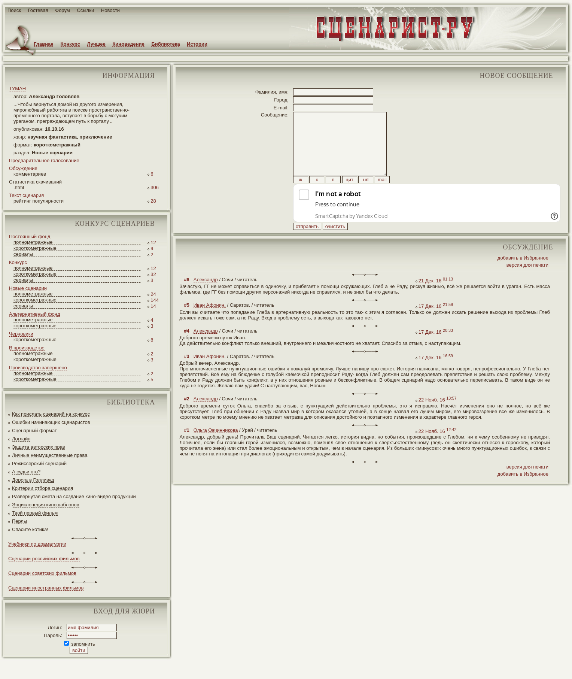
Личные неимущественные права (49, 455)
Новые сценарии (28, 288)
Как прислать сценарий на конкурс (51, 414)
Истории (197, 44)
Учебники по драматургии (37, 544)
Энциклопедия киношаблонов (45, 504)
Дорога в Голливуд (33, 480)
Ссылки (85, 10)
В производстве (27, 348)
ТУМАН (17, 88)
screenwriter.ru (125, 667)
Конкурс (70, 44)
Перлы (19, 521)
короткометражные (35, 248)
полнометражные (33, 242)
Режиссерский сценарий (39, 463)
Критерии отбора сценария (42, 488)
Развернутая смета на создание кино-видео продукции (74, 496)
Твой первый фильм (35, 513)
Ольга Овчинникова (216, 447)
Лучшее (96, 44)
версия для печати (527, 282)
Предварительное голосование (44, 160)
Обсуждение (23, 168)
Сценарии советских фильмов (42, 573)
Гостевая (38, 10)
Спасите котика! (30, 529)
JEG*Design (177, 667)
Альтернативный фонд (34, 314)
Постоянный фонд (29, 236)
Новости (110, 10)
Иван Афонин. (210, 322)
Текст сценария (26, 195)
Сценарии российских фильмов (44, 558)
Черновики (21, 334)
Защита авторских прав (38, 447)
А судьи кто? (26, 472)
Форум (62, 10)
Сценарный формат (34, 430)
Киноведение (128, 44)
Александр (206, 296)
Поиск (14, 10)
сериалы (23, 254)
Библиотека (165, 44)
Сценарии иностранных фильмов (45, 588)
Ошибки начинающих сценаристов (51, 422)
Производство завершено (38, 367)
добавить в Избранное (523, 275)
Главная (44, 44)
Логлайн (21, 439)
